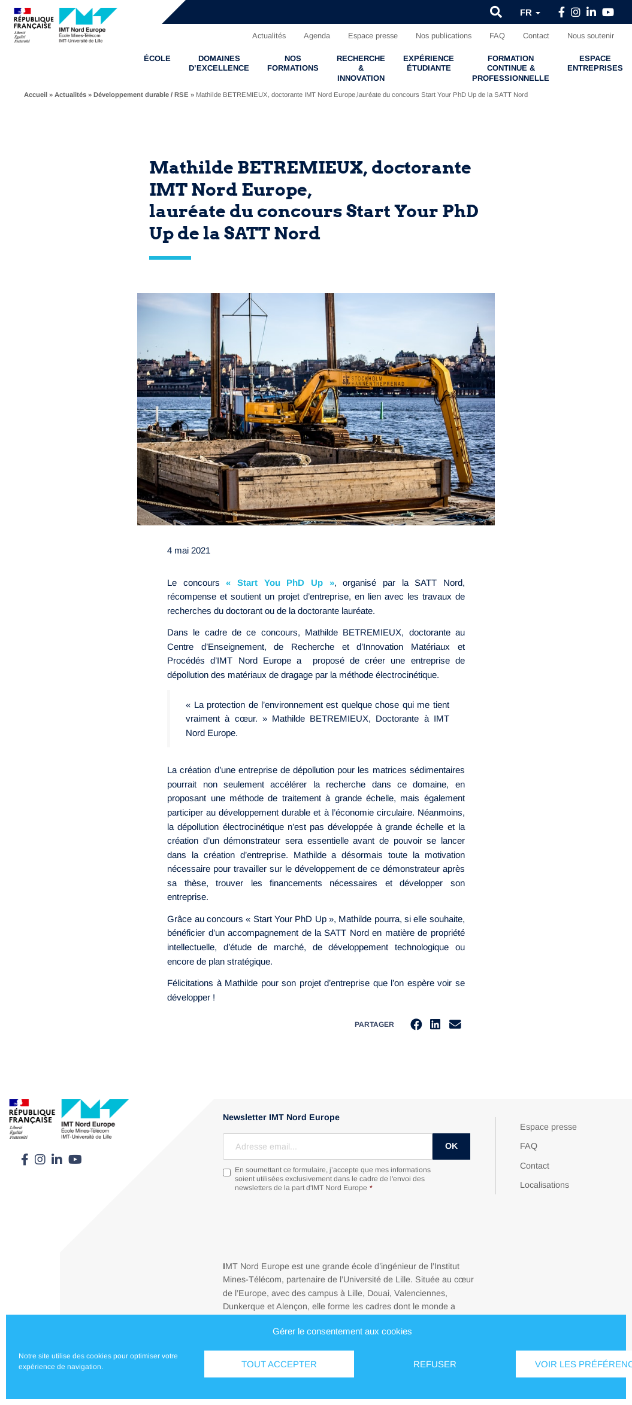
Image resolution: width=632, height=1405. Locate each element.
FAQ (497, 35)
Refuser (434, 1364)
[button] (496, 12)
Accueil (35, 94)
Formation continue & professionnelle (510, 68)
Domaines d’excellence (219, 63)
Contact (536, 35)
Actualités (269, 35)
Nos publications (443, 35)
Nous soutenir (590, 35)
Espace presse (373, 35)
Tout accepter (279, 1364)
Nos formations (293, 63)
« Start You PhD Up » (280, 582)
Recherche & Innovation (361, 68)
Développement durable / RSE (141, 94)
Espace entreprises (595, 63)
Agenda (317, 35)
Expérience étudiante (428, 63)
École (157, 58)
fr (530, 12)
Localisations (544, 1185)
